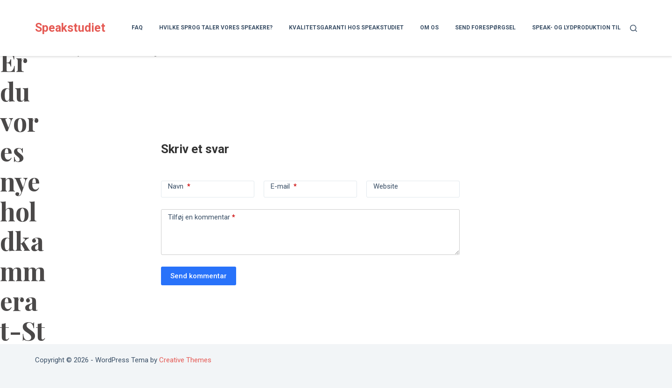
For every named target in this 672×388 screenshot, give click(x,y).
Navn (179, 186)
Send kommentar (198, 276)
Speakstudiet (70, 28)
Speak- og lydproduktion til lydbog (588, 27)
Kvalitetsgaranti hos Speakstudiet (346, 27)
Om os (429, 27)
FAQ (137, 27)
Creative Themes (185, 360)
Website (385, 186)
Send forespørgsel (485, 27)
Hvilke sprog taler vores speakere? (216, 27)
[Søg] (633, 28)
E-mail (284, 186)
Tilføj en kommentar (201, 217)
